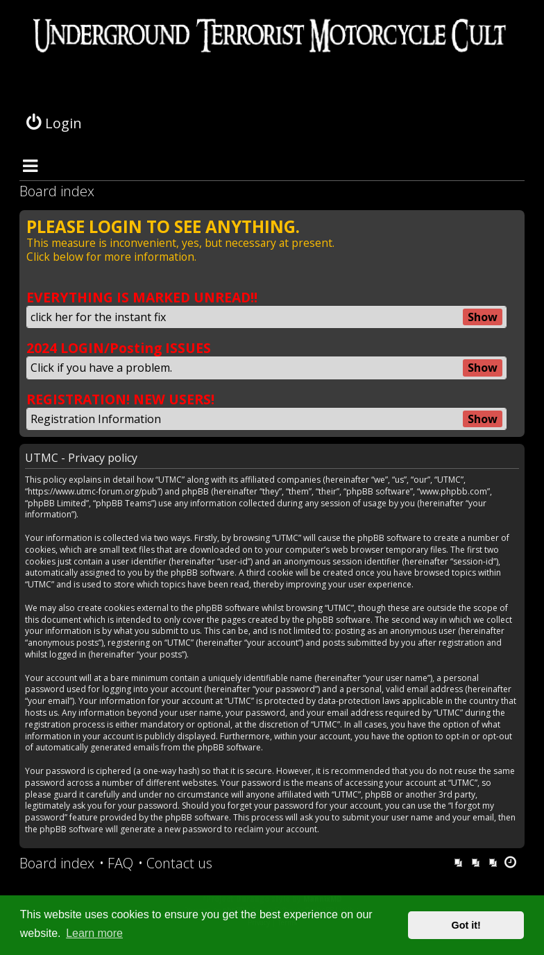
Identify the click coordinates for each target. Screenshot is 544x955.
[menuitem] (116, 863)
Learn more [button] (94, 933)
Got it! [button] (466, 925)
